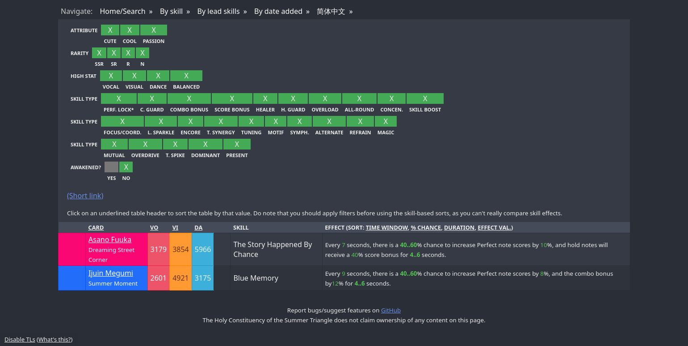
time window (387, 227)
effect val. (494, 227)
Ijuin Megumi (110, 273)
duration (459, 227)
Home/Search (122, 11)
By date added (278, 11)
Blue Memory (255, 278)
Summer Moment (113, 283)
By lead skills (218, 11)
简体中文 (331, 11)
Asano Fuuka (109, 239)
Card (96, 227)
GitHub (391, 310)
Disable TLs (19, 339)
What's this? (54, 339)
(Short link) (85, 196)
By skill (171, 11)
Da (198, 227)
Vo (154, 227)
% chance (426, 227)
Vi (175, 227)
